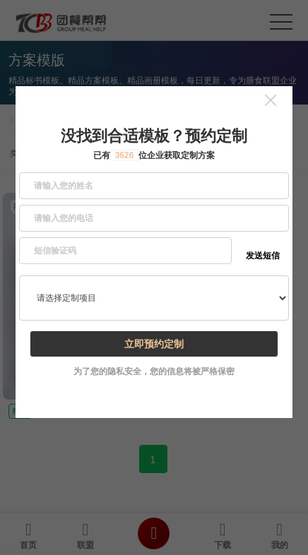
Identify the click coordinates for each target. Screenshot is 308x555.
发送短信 (263, 256)
